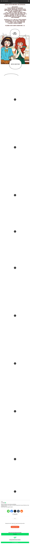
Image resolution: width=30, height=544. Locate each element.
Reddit (21, 511)
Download (15, 534)
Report (15, 518)
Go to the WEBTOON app (15, 542)
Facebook (11, 511)
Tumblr (18, 511)
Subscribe (15, 514)
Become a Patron (15, 526)
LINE (8, 511)
